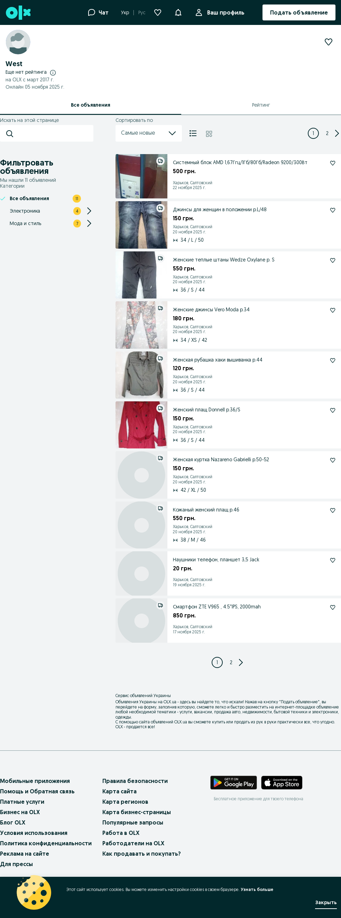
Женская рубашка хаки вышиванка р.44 (217, 360)
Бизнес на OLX (20, 812)
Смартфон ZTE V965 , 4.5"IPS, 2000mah (217, 607)
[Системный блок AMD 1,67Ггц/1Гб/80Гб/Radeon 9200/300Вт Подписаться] (332, 163)
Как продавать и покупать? (141, 853)
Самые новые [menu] (148, 133)
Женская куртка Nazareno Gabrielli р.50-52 (221, 459)
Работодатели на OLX (133, 843)
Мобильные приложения (35, 780)
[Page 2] (327, 133)
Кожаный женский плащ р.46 (206, 510)
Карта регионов (125, 801)
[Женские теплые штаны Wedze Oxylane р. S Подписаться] (332, 260)
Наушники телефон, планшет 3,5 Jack (216, 559)
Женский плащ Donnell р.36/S (206, 410)
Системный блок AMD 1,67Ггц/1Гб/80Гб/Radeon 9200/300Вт (240, 162)
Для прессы (16, 864)
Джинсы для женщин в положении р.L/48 (220, 209)
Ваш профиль (224, 12)
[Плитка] (209, 133)
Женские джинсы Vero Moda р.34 (211, 309)
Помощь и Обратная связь (37, 791)
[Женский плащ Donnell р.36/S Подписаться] (332, 410)
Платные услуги (22, 801)
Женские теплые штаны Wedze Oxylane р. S (224, 260)
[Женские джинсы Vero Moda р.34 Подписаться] (332, 310)
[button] (178, 11)
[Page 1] (313, 133)
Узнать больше (257, 889)
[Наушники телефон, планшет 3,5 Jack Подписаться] (332, 560)
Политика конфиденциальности (46, 843)
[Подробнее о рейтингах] (52, 72)
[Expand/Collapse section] (89, 211)
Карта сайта (119, 791)
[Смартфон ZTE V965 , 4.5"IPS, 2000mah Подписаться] (332, 607)
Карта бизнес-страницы (136, 812)
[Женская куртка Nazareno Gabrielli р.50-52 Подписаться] (332, 460)
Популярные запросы (132, 822)
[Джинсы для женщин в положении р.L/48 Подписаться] (332, 210)
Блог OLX (12, 822)
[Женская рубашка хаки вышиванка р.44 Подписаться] (332, 360)
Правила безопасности (135, 780)
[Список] (193, 133)
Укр (125, 12)
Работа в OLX (120, 832)
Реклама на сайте (24, 853)
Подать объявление (299, 701)
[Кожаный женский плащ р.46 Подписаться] (332, 510)
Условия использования (33, 832)
